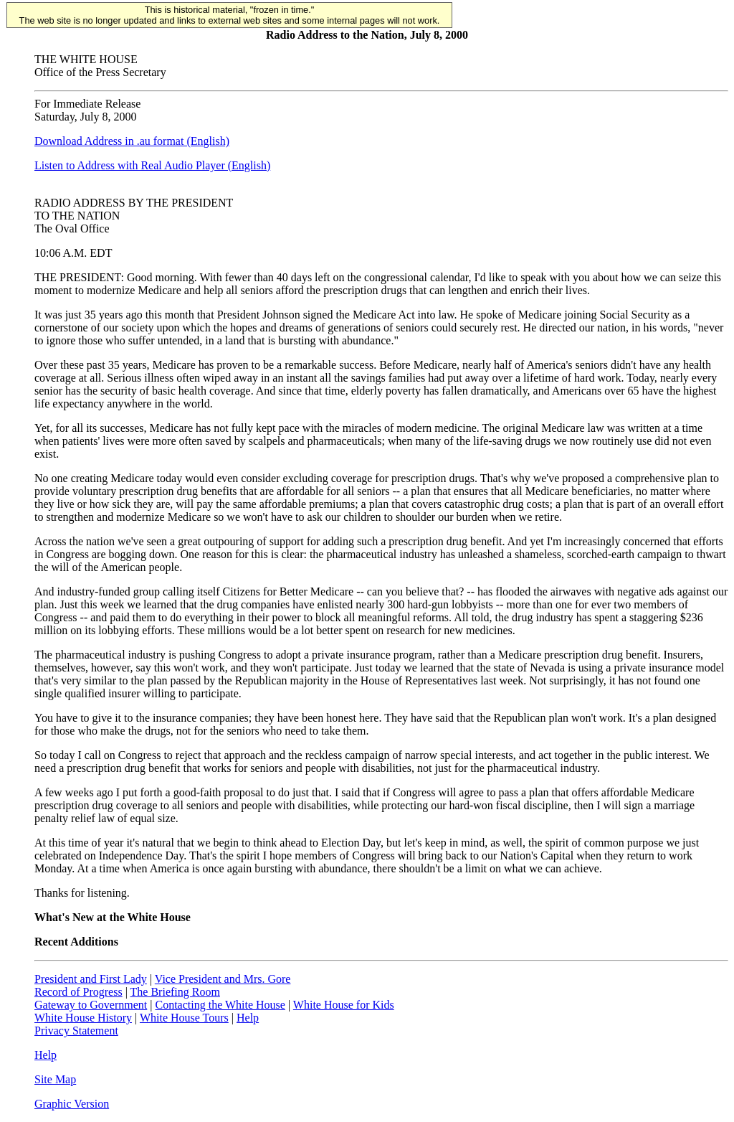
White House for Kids (343, 1005)
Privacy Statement (76, 1030)
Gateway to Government (90, 1005)
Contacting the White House (220, 1005)
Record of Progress (78, 992)
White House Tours (184, 1018)
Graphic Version (71, 1104)
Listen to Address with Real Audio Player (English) (152, 165)
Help (248, 1018)
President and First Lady (90, 979)
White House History (83, 1018)
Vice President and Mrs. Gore (223, 979)
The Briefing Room (175, 992)
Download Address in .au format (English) (131, 141)
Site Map (55, 1079)
